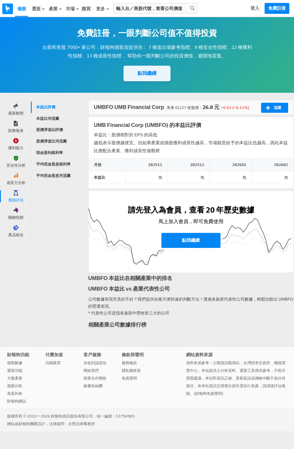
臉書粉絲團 (93, 386)
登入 (254, 8)
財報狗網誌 (16, 401)
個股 (21, 8)
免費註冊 (277, 8)
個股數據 (14, 363)
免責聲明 (129, 378)
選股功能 (14, 370)
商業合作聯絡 (94, 378)
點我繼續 (147, 73)
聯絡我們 (91, 370)
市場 (72, 8)
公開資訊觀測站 (226, 363)
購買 (86, 8)
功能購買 (53, 363)
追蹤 (273, 107)
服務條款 (129, 363)
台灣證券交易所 (256, 363)
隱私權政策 (131, 370)
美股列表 (14, 393)
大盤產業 (14, 378)
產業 (55, 8)
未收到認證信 (94, 363)
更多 (103, 8)
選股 (38, 8)
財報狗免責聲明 (208, 393)
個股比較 (14, 386)
